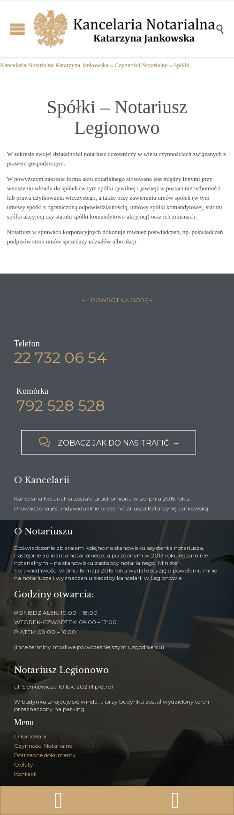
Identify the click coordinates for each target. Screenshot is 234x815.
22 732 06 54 (60, 357)
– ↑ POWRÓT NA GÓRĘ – (117, 300)
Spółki (181, 65)
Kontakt (25, 773)
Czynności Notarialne (140, 65)
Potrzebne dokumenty (45, 755)
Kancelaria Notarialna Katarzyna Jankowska (54, 65)
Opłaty (23, 764)
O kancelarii (30, 736)
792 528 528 (60, 405)
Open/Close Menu (17, 29)
